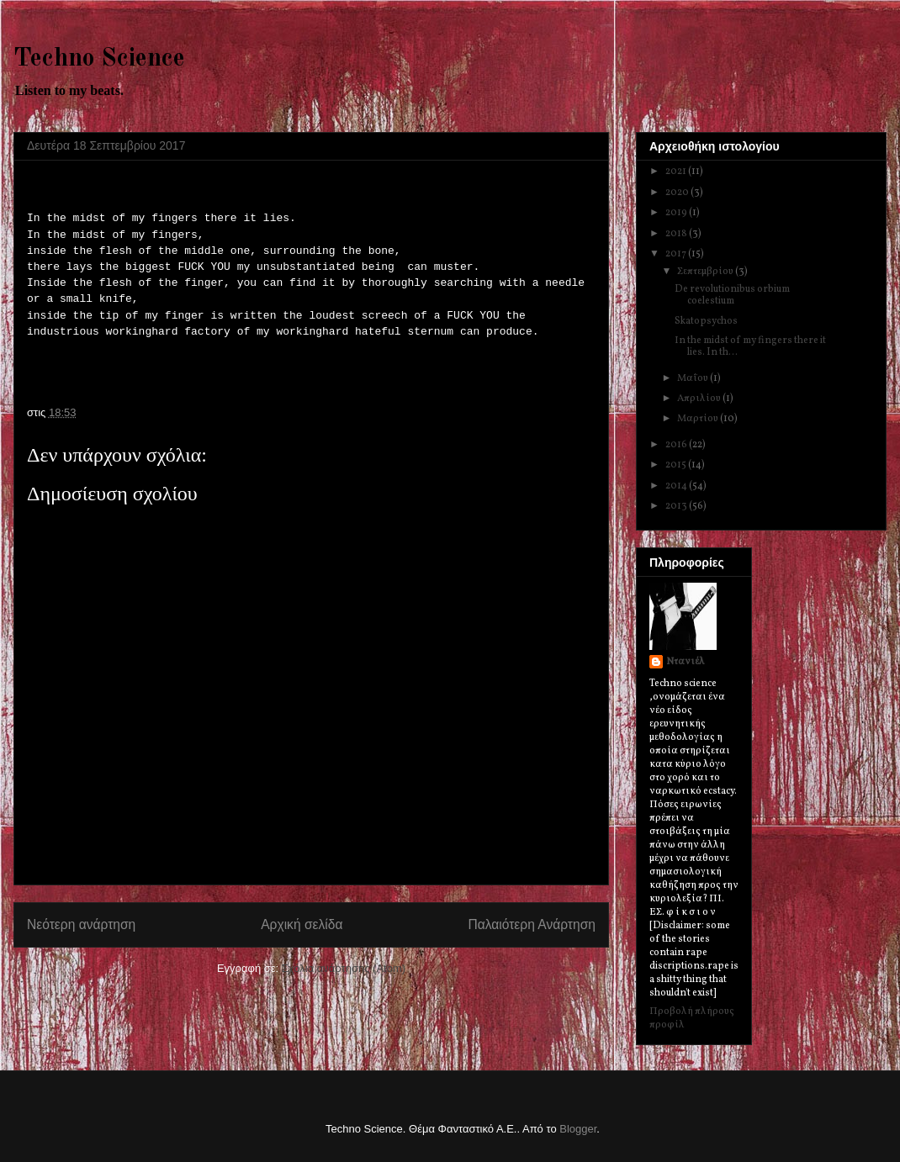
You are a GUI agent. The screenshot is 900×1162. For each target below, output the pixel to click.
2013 (677, 506)
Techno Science (99, 58)
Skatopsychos (706, 321)
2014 (677, 486)
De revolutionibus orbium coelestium (732, 295)
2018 (677, 233)
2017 (676, 254)
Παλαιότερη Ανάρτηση (532, 924)
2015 (676, 465)
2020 (678, 192)
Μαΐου (693, 378)
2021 (676, 171)
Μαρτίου (698, 418)
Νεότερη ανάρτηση (81, 924)
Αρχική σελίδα (301, 924)
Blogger (577, 1128)
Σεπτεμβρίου (706, 271)
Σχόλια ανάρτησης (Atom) (343, 968)
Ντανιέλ (685, 661)
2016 (677, 445)
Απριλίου (700, 398)
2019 (677, 212)
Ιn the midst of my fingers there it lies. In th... (750, 346)
